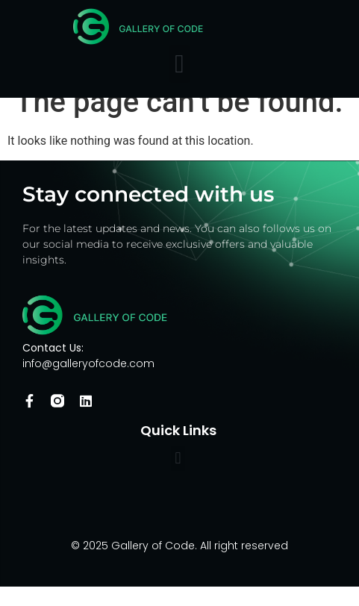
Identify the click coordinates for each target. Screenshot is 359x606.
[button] (179, 64)
